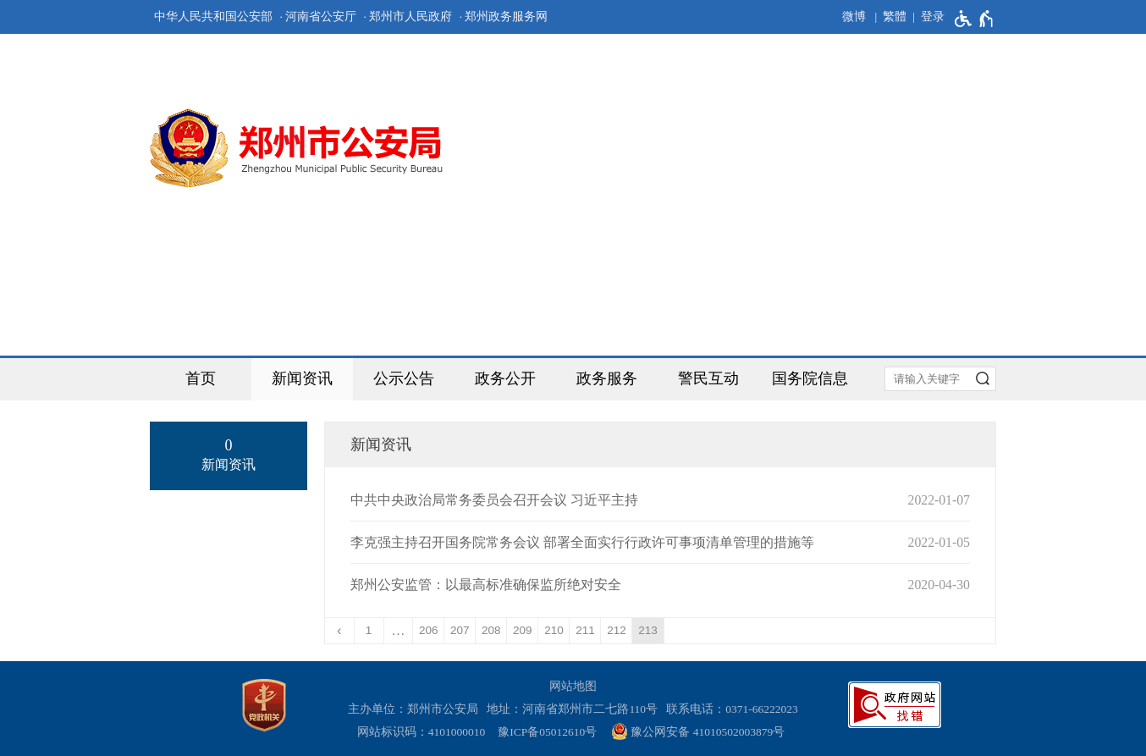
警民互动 (708, 378)
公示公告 (403, 378)
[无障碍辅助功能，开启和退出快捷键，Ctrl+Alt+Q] (974, 18)
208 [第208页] (491, 630)
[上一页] (340, 630)
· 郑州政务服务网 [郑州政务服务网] (504, 16)
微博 (854, 16)
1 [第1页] (369, 630)
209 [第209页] (522, 630)
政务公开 (505, 378)
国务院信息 (810, 378)
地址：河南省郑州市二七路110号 (575, 709)
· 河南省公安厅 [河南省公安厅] (317, 16)
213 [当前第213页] (648, 630)
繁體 (894, 16)
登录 (933, 16)
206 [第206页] (428, 630)
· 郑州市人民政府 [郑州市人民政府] (408, 16)
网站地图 (573, 686)
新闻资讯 (302, 378)
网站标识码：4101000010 (424, 732)
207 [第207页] (460, 630)
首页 (200, 378)
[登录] (925, 17)
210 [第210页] (554, 630)
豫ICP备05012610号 (547, 732)
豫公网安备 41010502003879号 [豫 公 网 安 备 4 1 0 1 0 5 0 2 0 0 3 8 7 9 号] (698, 731)
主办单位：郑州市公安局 (416, 709)
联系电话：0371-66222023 (732, 709)
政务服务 (606, 378)
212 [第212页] (616, 630)
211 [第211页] (585, 630)
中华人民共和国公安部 (213, 16)
